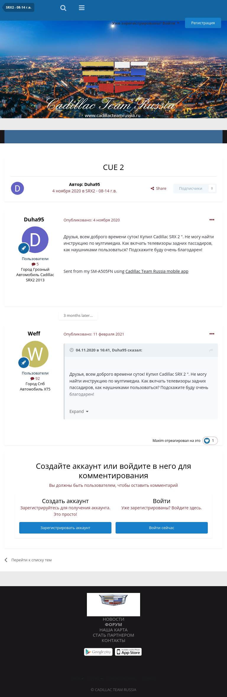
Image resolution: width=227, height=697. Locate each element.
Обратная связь (122, 678)
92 (35, 378)
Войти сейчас (161, 527)
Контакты (113, 640)
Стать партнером (113, 635)
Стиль (96, 678)
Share (158, 188)
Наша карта (114, 630)
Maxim (158, 440)
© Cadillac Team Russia (113, 689)
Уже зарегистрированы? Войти (145, 23)
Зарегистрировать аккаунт (65, 527)
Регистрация (203, 22)
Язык (77, 678)
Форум (113, 624)
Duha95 (92, 184)
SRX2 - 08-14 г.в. (101, 191)
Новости (113, 619)
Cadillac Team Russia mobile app (156, 271)
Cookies (148, 678)
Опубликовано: (92, 220)
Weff (34, 333)
